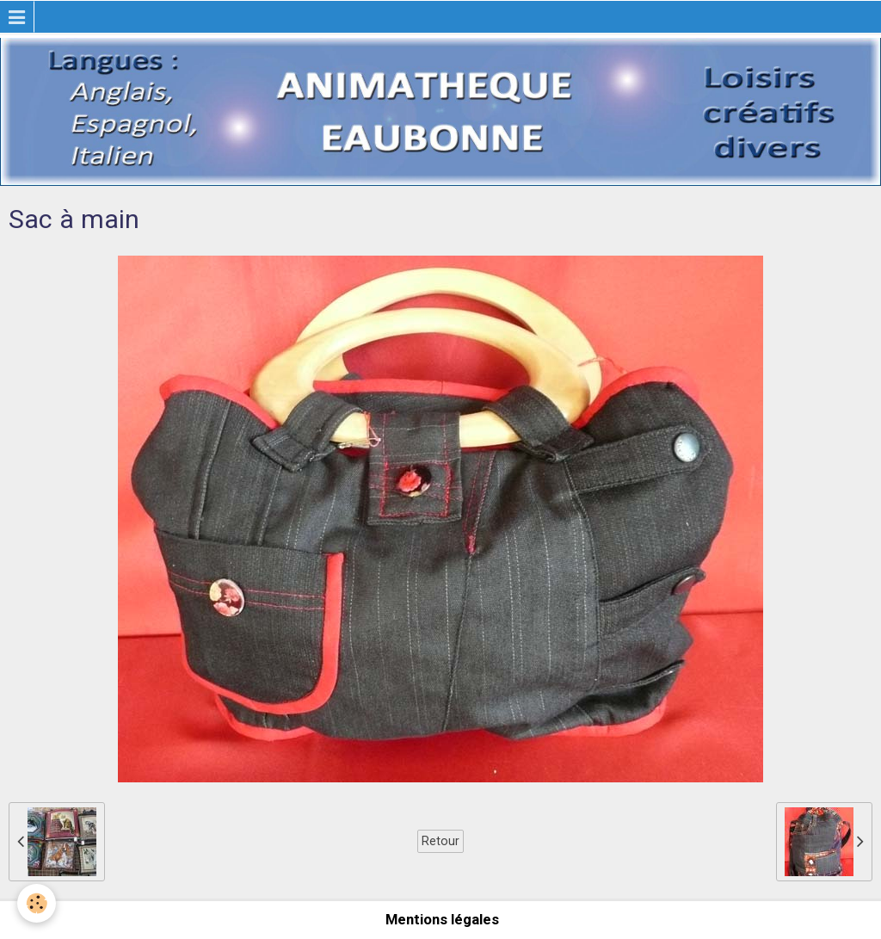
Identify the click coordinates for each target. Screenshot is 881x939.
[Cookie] (36, 903)
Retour (440, 841)
